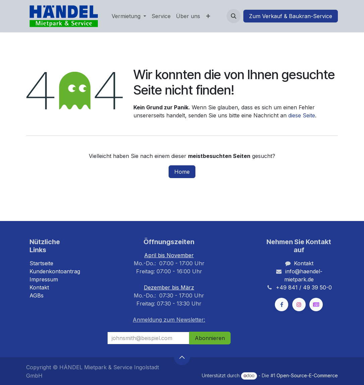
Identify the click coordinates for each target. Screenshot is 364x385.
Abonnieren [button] (210, 338)
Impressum (43, 279)
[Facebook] (281, 304)
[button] (234, 16)
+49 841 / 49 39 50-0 (304, 287)
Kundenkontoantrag (54, 271)
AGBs (36, 295)
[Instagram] (299, 304)
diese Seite (301, 115)
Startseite (41, 263)
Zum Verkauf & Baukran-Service (290, 16)
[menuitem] (129, 16)
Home (182, 171)
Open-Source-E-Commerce (307, 375)
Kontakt (39, 287)
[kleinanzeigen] (316, 304)
